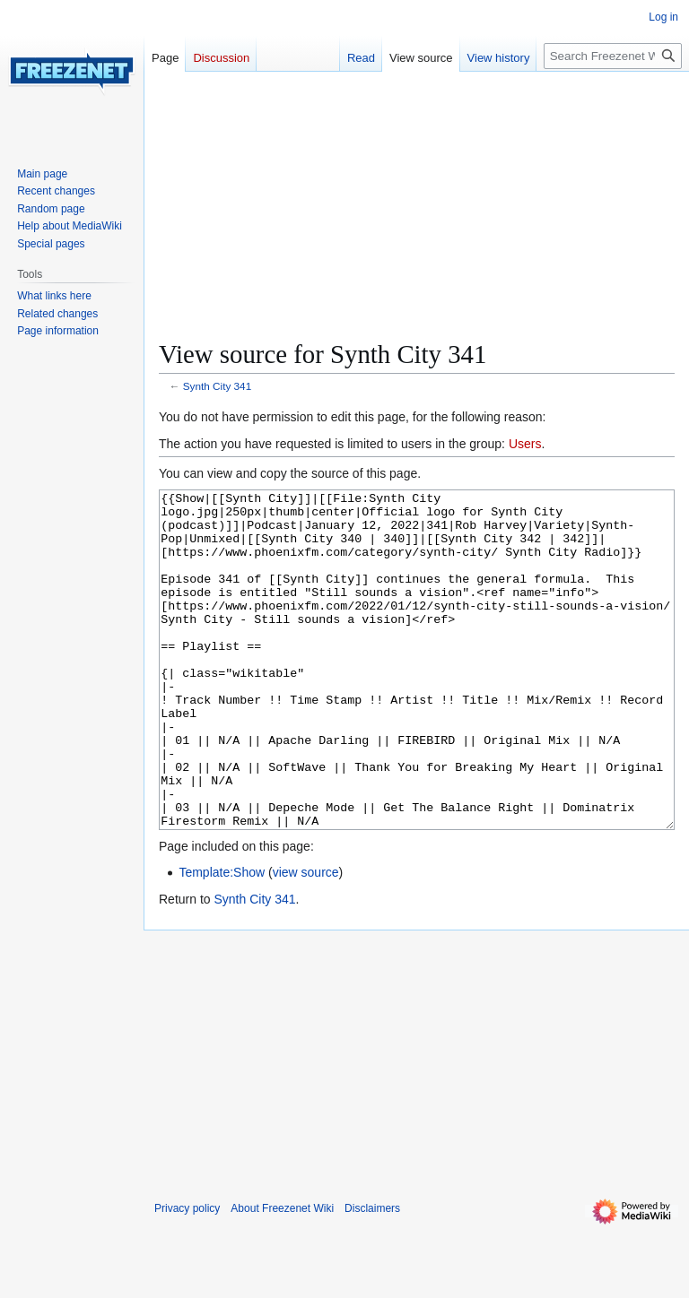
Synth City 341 (217, 386)
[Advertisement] (417, 211)
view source (306, 939)
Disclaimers (372, 1275)
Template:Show (222, 939)
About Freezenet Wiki (282, 1275)
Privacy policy (187, 1275)
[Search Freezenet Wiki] (613, 56)
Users (525, 444)
